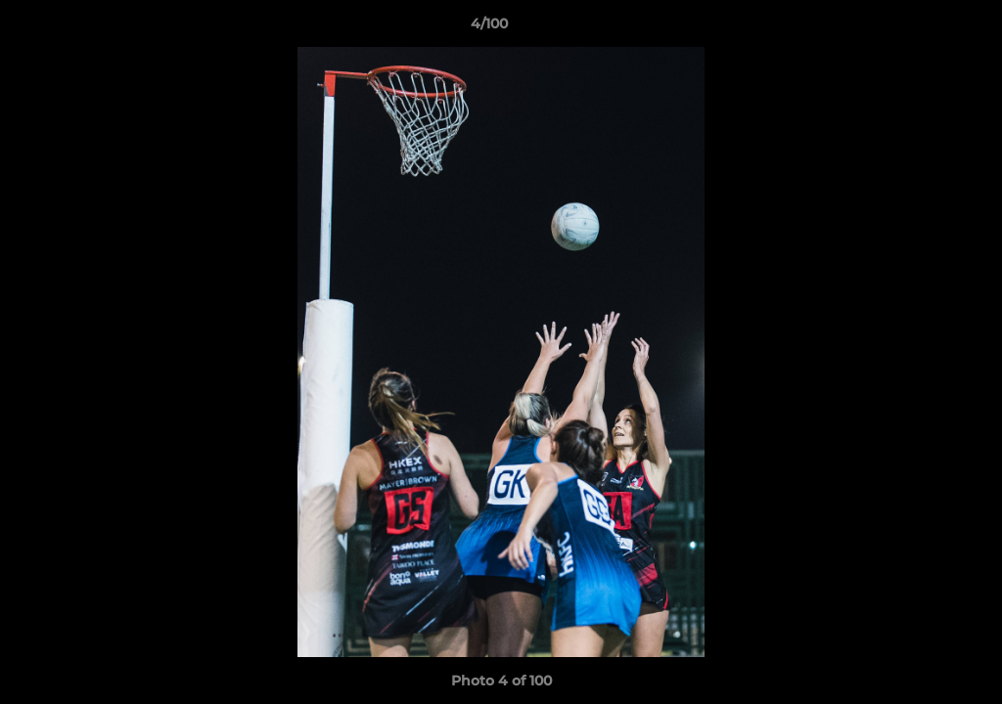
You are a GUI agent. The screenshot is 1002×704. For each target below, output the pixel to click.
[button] (920, 28)
